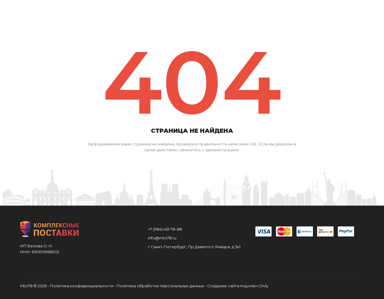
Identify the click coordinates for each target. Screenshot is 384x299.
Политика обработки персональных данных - (162, 285)
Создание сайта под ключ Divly (237, 285)
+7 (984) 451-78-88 (165, 229)
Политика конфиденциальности (81, 285)
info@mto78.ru (162, 238)
